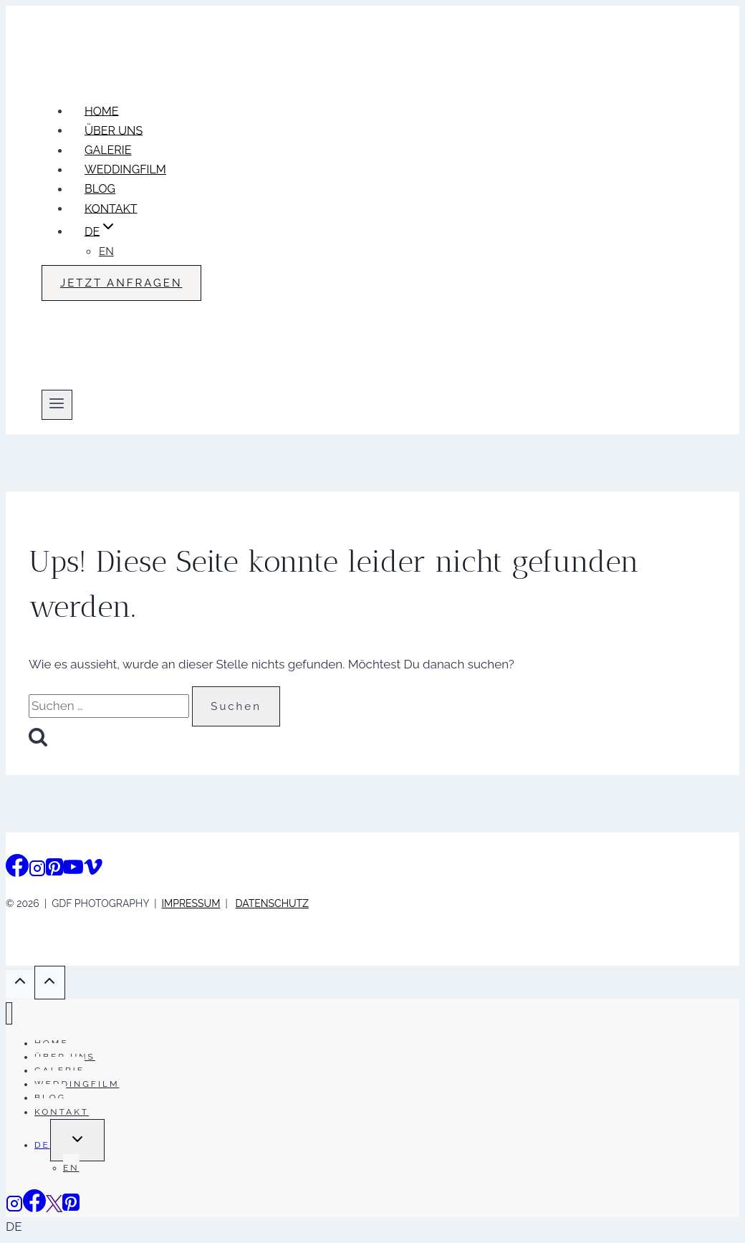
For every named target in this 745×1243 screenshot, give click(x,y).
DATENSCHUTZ (272, 903)
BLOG (100, 189)
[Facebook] (17, 870)
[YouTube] (73, 870)
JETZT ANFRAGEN (121, 283)
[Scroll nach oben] (20, 984)
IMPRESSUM (191, 903)
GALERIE (108, 150)
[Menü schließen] (9, 1013)
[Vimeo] (93, 870)
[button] (372, 1227)
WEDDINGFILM (125, 169)
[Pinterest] (54, 870)
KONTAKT (111, 208)
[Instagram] (37, 870)
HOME (102, 110)
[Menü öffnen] (57, 405)
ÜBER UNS (114, 130)
